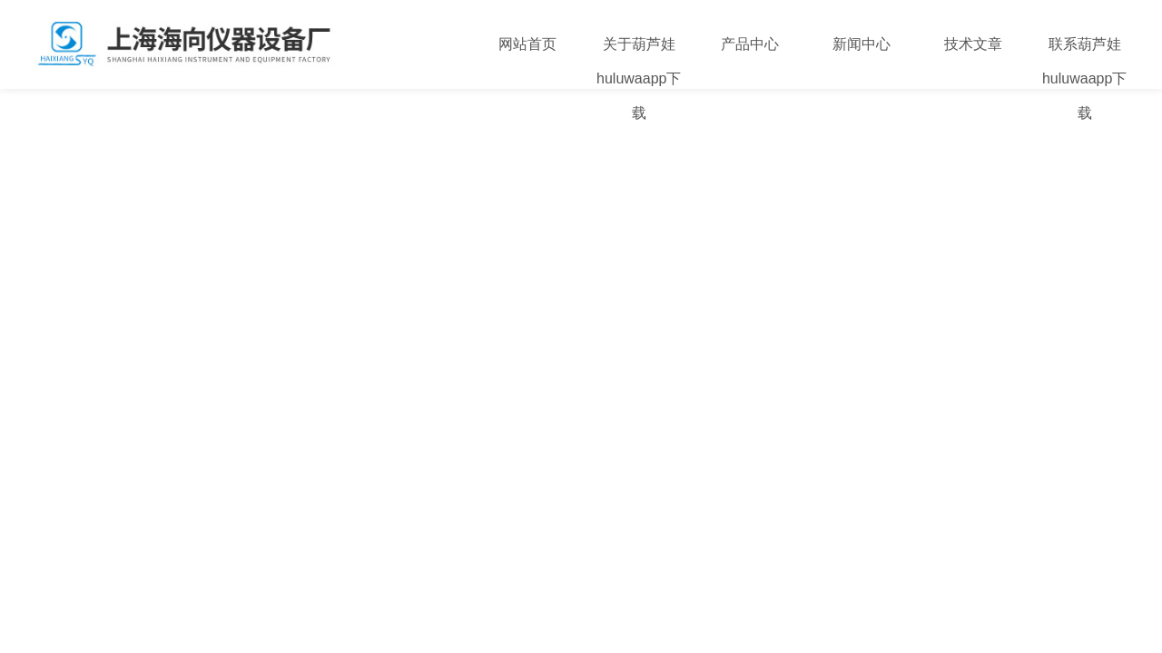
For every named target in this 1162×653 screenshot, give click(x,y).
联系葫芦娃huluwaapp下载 (1084, 78)
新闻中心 (861, 44)
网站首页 (527, 44)
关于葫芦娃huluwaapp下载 (638, 78)
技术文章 (973, 44)
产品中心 (750, 44)
